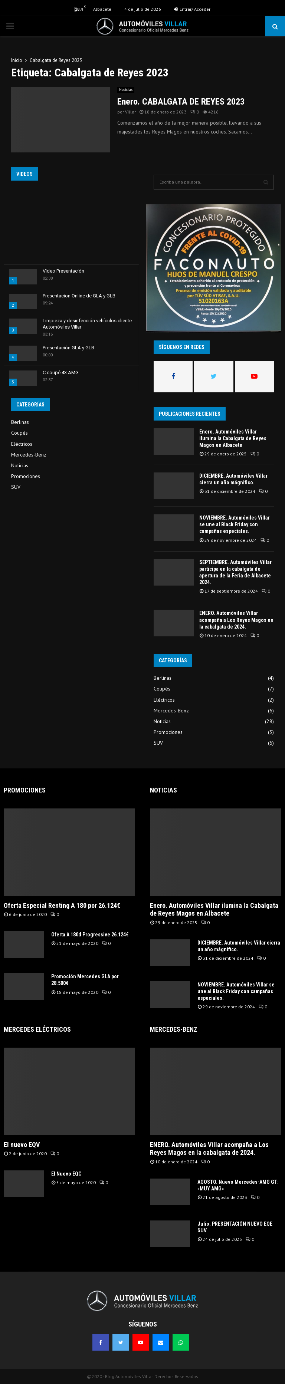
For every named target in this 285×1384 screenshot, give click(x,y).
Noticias (125, 89)
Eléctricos (21, 444)
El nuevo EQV (22, 1145)
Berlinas (20, 422)
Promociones (25, 476)
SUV (15, 487)
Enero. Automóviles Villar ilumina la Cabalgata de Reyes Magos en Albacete (232, 438)
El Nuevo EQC (66, 1174)
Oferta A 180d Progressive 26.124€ (89, 935)
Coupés (19, 432)
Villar (130, 112)
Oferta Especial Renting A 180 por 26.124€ (62, 905)
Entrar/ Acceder (192, 9)
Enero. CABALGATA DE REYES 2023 (181, 101)
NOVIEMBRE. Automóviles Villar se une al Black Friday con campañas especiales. (234, 524)
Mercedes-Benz (28, 454)
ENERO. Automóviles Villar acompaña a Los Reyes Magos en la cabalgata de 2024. (236, 619)
